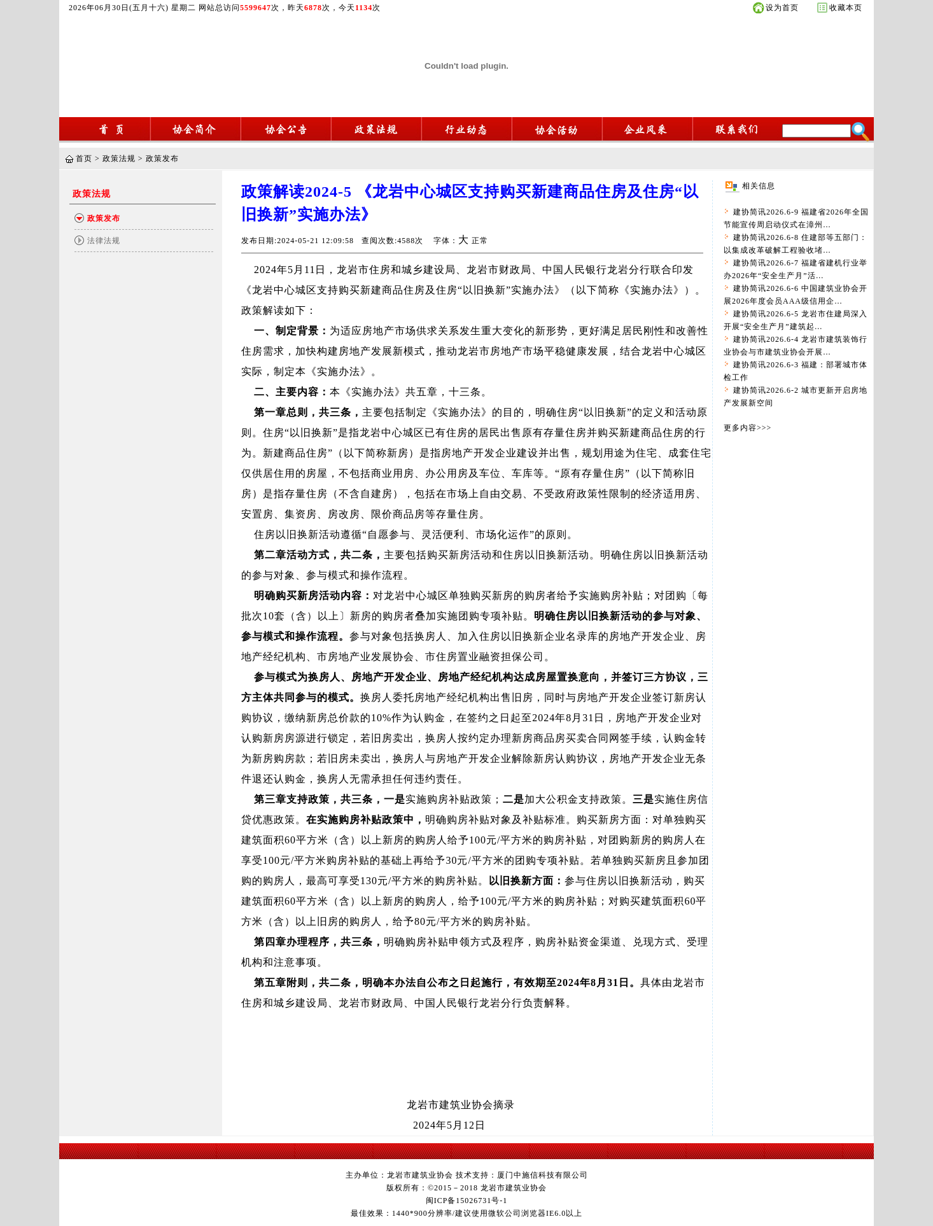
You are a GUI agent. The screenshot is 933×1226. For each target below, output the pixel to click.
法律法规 (103, 240)
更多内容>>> (747, 427)
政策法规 (119, 158)
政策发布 (162, 158)
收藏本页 (845, 7)
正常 (480, 240)
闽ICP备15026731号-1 (467, 1200)
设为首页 (782, 7)
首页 (84, 158)
